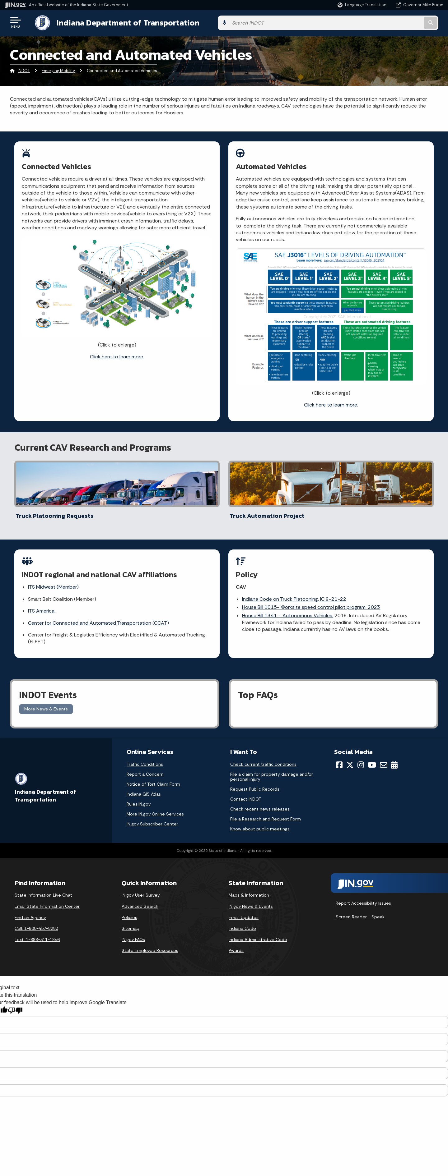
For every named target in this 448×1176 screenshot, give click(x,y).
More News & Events (46, 703)
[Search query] (392, 22)
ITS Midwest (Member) (53, 582)
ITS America (42, 606)
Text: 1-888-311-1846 (37, 933)
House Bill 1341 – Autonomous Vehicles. (288, 611)
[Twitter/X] (350, 759)
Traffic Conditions (145, 758)
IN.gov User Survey (141, 889)
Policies (129, 911)
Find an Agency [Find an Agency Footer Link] (30, 911)
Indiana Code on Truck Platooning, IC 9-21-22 (294, 594)
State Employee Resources (150, 944)
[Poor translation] (15, 1004)
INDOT (24, 69)
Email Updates (244, 911)
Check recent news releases (260, 803)
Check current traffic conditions (263, 758)
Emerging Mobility (58, 69)
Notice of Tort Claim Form (153, 778)
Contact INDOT (245, 793)
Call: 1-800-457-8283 (36, 922)
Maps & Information (249, 889)
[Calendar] (394, 759)
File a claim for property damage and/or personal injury (271, 770)
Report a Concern (145, 768)
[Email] (383, 759)
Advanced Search (140, 900)
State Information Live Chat (43, 889)
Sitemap (130, 922)
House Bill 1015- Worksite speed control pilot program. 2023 (311, 602)
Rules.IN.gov (139, 798)
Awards (236, 944)
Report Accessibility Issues (363, 897)
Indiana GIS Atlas (144, 788)
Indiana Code (242, 922)
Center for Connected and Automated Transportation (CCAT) (98, 618)
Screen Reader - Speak (360, 910)
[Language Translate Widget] (362, 5)
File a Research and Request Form (265, 813)
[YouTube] (372, 759)
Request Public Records (254, 783)
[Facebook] (339, 759)
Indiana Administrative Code (258, 933)
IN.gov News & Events (251, 900)
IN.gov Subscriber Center (152, 818)
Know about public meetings (260, 823)
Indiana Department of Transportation (121, 22)
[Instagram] (360, 759)
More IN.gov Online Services (155, 808)
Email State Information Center (47, 900)
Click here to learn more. (117, 355)
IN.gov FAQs (133, 933)
